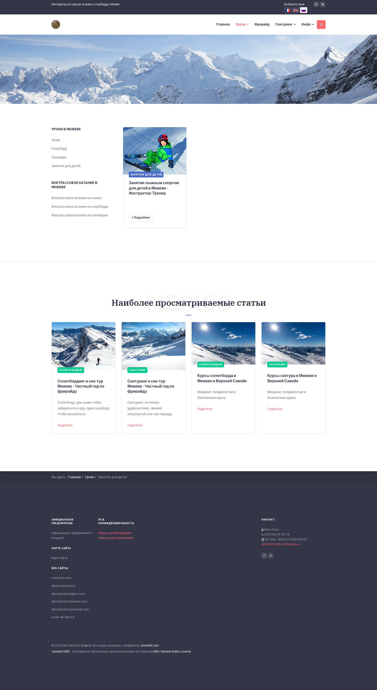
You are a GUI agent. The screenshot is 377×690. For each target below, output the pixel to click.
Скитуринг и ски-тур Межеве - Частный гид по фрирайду (150, 386)
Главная (223, 24)
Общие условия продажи (115, 533)
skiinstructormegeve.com (68, 594)
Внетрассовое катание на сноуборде (79, 206)
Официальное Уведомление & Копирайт (71, 535)
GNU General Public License (172, 651)
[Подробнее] (140, 218)
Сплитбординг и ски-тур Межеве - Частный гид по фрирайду (80, 386)
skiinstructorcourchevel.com (70, 609)
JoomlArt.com (149, 645)
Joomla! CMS (60, 651)
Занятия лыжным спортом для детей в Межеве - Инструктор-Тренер (154, 188)
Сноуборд (59, 149)
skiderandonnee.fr (63, 586)
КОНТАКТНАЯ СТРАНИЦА (280, 544)
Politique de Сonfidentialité (115, 538)
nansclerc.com (61, 578)
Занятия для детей (66, 166)
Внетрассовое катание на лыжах (76, 198)
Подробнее (64, 425)
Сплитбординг (71, 370)
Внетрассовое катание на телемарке (79, 215)
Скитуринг (285, 24)
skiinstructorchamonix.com (69, 601)
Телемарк (58, 157)
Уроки (242, 24)
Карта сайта (59, 558)
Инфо (308, 24)
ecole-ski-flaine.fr (63, 617)
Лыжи (55, 140)
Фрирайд (262, 24)
